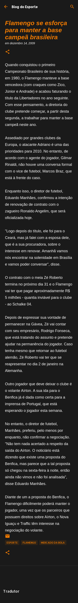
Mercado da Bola (53, 542)
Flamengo (29, 542)
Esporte (12, 542)
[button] (7, 52)
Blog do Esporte (25, 7)
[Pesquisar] (72, 7)
